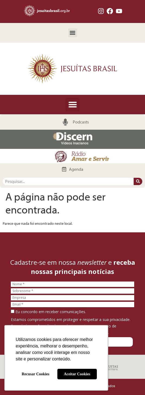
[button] (72, 32)
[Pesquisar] (138, 181)
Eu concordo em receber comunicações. (48, 311)
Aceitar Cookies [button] (77, 374)
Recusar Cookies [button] (35, 374)
